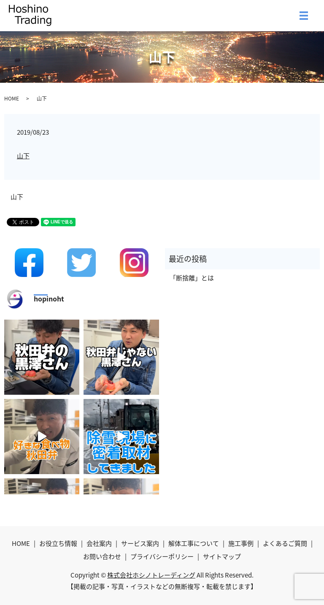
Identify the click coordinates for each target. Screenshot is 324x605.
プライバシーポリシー (162, 556)
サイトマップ (222, 556)
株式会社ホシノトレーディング (151, 575)
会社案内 (99, 543)
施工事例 (241, 543)
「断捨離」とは (192, 277)
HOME (11, 98)
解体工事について (193, 543)
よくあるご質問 (285, 543)
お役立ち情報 (58, 543)
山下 (23, 155)
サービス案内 (140, 543)
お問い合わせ (102, 556)
